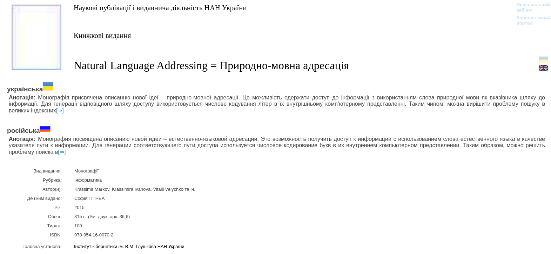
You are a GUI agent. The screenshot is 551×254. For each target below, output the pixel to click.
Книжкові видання (102, 35)
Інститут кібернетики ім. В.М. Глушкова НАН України (129, 246)
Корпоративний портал (530, 20)
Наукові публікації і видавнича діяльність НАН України (160, 8)
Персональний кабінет (530, 7)
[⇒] (60, 110)
